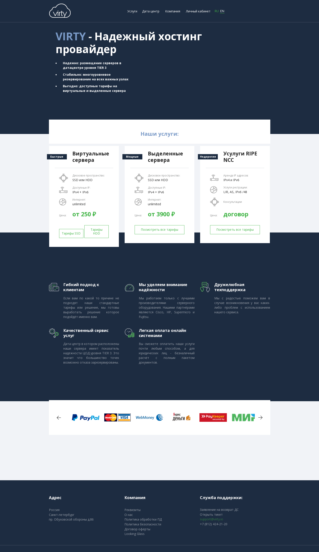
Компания (172, 11)
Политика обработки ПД (143, 519)
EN (222, 11)
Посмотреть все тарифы (159, 229)
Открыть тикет (211, 514)
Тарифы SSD (71, 233)
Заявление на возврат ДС (219, 509)
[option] (80, 417)
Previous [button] (59, 417)
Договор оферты (137, 529)
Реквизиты (132, 510)
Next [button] (260, 417)
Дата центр (150, 11)
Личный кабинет (198, 11)
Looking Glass (134, 534)
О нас (128, 515)
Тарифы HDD (96, 231)
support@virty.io (211, 519)
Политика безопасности (142, 524)
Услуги (132, 11)
